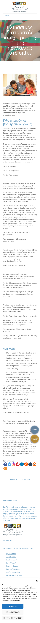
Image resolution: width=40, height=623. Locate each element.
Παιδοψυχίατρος (12, 566)
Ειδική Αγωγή (11, 563)
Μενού (21, 15)
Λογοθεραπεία (11, 557)
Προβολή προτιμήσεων (12, 618)
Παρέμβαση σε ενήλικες (14, 575)
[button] (37, 581)
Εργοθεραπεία (11, 554)
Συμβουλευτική (11, 560)
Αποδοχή (13, 606)
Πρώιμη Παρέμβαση (13, 569)
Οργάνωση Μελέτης (13, 572)
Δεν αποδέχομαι (13, 612)
